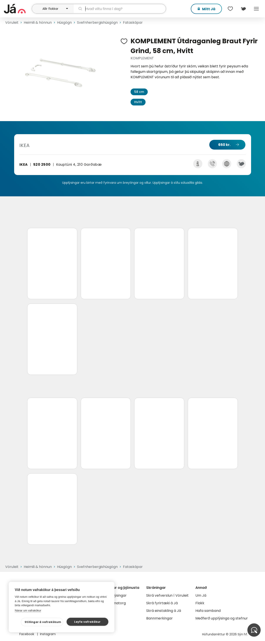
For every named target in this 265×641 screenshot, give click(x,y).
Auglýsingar (117, 595)
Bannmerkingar (159, 618)
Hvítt (138, 102)
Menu (256, 8)
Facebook (27, 634)
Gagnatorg (116, 603)
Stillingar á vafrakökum (43, 622)
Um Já (200, 595)
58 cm (139, 92)
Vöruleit (11, 22)
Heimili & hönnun (38, 22)
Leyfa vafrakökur (87, 622)
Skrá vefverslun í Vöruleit (167, 595)
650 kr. (224, 144)
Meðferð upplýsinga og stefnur (221, 618)
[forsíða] (17, 8)
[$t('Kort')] (243, 8)
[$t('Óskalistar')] (230, 8)
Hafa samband (208, 610)
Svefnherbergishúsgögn (97, 22)
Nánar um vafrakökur (28, 610)
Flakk (199, 603)
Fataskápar (133, 22)
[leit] (119, 8)
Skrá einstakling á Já (163, 610)
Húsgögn (64, 22)
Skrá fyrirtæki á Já (162, 603)
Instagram (48, 634)
